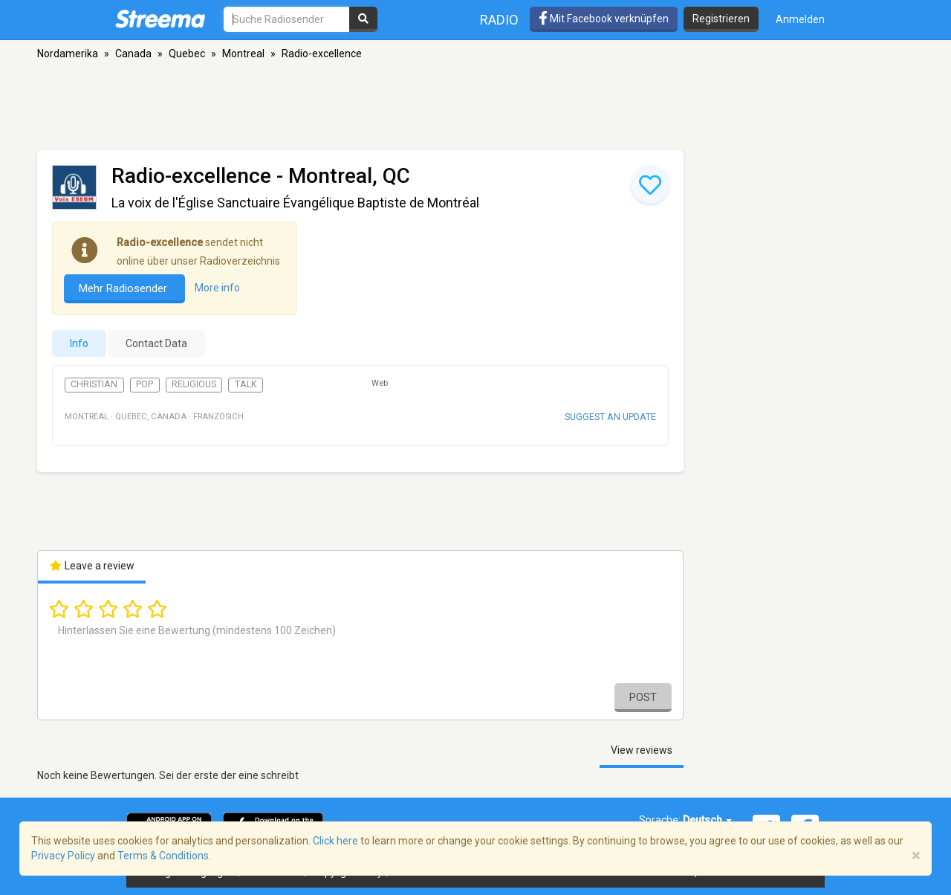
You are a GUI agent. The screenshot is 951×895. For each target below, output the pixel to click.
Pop (144, 384)
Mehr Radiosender (124, 288)
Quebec (187, 53)
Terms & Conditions (163, 856)
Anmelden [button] (800, 19)
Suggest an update (610, 416)
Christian (94, 384)
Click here (335, 841)
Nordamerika (67, 53)
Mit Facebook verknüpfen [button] (604, 19)
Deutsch (707, 820)
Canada (133, 53)
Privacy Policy (63, 856)
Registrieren (721, 19)
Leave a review (91, 566)
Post (643, 697)
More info (217, 288)
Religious (194, 384)
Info (79, 343)
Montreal (243, 53)
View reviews (641, 750)
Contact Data (156, 343)
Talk (246, 384)
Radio (499, 20)
